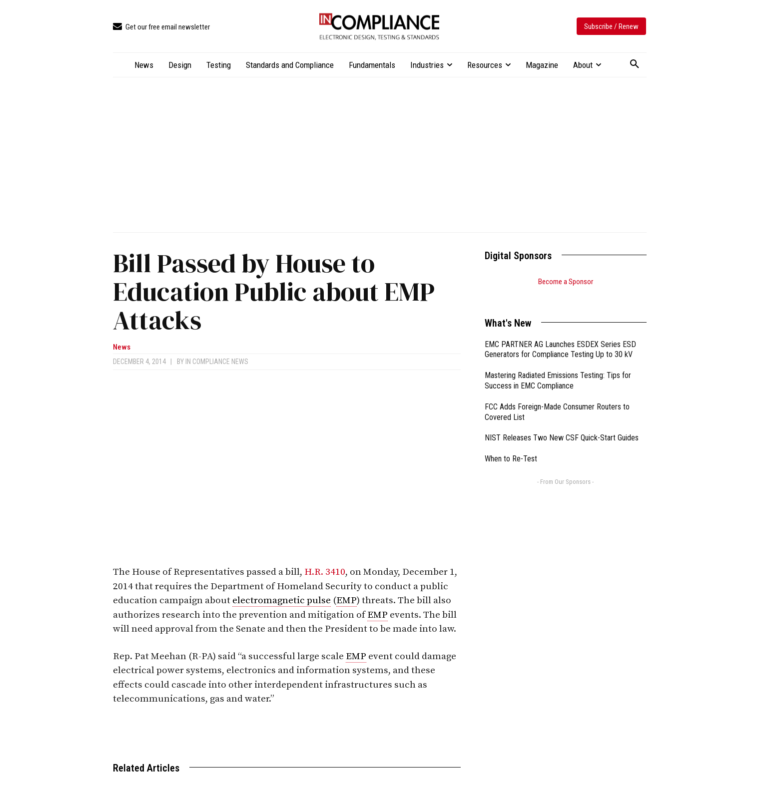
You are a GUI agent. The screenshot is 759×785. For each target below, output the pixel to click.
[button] (635, 64)
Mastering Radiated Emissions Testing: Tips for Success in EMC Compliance (558, 368)
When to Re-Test (511, 446)
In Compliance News (216, 362)
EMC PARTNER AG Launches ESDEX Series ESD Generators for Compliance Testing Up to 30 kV (560, 337)
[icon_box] (161, 27)
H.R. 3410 (324, 572)
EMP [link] (346, 600)
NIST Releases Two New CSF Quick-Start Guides (562, 425)
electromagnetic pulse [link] (281, 600)
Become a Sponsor (565, 281)
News (121, 347)
